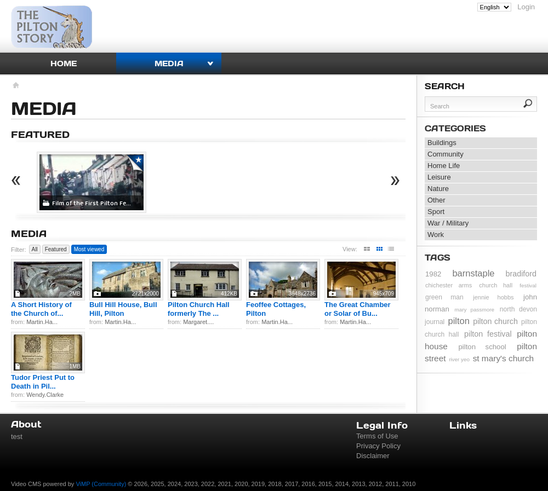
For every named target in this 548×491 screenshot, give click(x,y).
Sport (435, 211)
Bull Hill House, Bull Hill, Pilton (123, 309)
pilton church (495, 321)
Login (526, 7)
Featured (56, 249)
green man (444, 297)
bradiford (521, 273)
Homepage (15, 86)
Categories (455, 128)
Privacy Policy (378, 446)
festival (528, 285)
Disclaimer (373, 456)
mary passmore (474, 310)
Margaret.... (198, 322)
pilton (459, 321)
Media (169, 63)
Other (436, 200)
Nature (438, 188)
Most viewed (89, 249)
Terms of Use (377, 436)
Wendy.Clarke (45, 394)
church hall (495, 285)
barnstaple (473, 273)
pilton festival (488, 334)
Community (445, 154)
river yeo (459, 359)
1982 (433, 274)
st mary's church (503, 358)
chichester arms (448, 285)
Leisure (439, 177)
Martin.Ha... (42, 322)
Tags (437, 257)
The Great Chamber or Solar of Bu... (357, 309)
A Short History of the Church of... (41, 309)
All (35, 249)
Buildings (441, 142)
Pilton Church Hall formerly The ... (199, 309)
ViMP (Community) (101, 484)
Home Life (443, 165)
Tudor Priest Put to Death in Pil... (43, 381)
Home (63, 63)
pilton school (482, 347)
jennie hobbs (493, 297)
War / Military (448, 223)
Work (435, 234)
